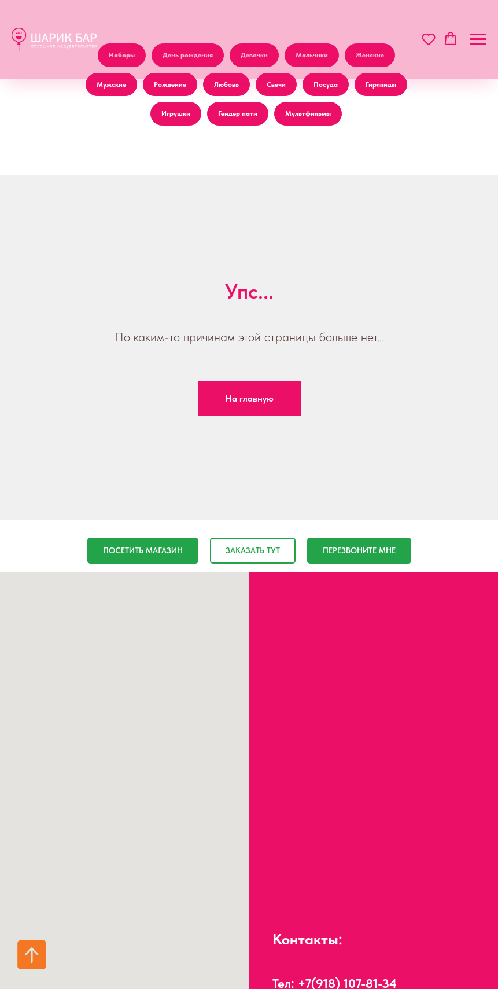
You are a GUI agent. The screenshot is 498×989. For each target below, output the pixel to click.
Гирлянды (381, 84)
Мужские (111, 84)
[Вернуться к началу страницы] (31, 954)
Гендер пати (237, 113)
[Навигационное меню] (478, 39)
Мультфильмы (308, 113)
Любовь (226, 84)
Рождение (170, 84)
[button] (429, 39)
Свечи (276, 84)
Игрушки (175, 113)
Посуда (325, 84)
